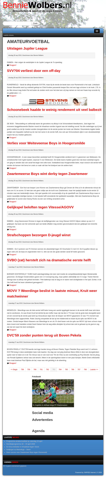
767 (79, 369)
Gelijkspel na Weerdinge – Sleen (18, 450)
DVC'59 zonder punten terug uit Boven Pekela (44, 335)
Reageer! (12, 65)
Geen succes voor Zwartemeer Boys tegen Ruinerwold (26, 452)
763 (53, 369)
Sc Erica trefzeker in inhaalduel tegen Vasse (22, 447)
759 (28, 369)
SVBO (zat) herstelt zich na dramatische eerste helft (49, 260)
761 (41, 369)
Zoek (35, 23)
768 (85, 369)
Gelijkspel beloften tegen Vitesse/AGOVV (40, 207)
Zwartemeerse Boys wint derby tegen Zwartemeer (47, 174)
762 (47, 369)
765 (66, 369)
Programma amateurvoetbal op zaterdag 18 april (24, 441)
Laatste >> (94, 369)
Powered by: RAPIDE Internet (85, 472)
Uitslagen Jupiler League (27, 48)
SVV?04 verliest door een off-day (33, 71)
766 (72, 369)
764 (60, 369)
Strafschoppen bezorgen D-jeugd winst (39, 235)
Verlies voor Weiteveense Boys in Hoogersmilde (46, 143)
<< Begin (14, 369)
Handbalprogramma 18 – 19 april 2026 (20, 444)
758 (22, 369)
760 (35, 369)
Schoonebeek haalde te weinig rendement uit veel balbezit (54, 110)
